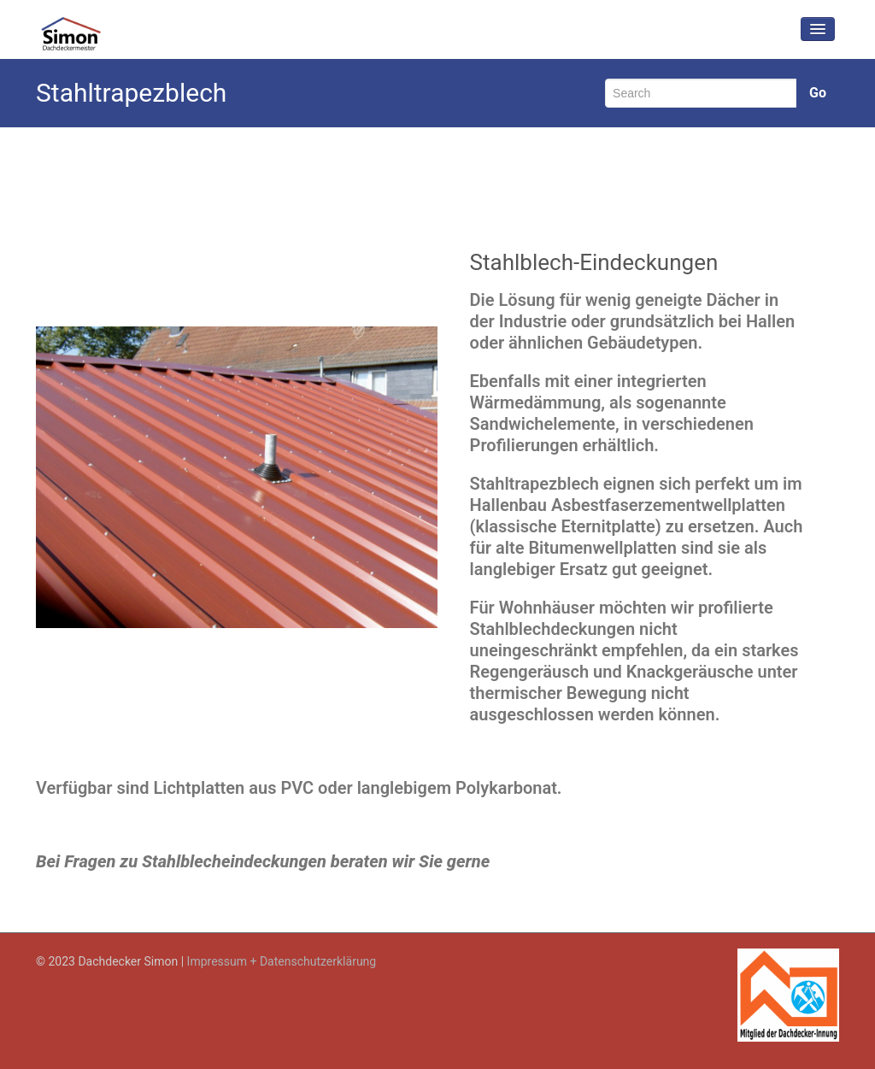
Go (817, 93)
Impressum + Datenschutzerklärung (282, 961)
